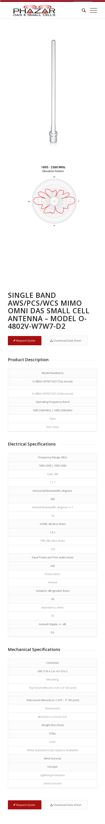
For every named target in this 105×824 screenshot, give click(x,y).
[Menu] (91, 8)
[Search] (82, 8)
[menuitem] (82, 8)
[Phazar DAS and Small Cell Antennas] (43, 8)
